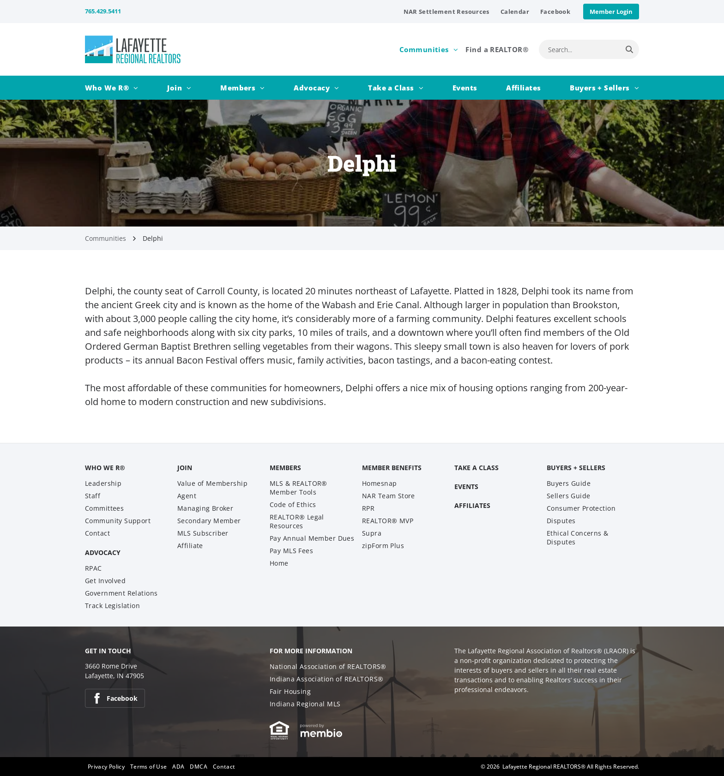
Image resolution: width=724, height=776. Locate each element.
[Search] (629, 49)
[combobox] (579, 49)
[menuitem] (446, 11)
